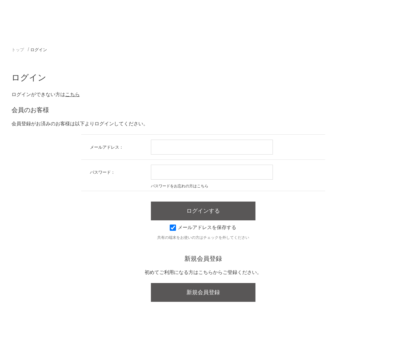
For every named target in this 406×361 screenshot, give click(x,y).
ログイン (38, 49)
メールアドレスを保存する (203, 227)
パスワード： (102, 172)
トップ (18, 49)
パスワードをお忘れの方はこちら (179, 186)
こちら (72, 94)
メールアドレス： (106, 147)
